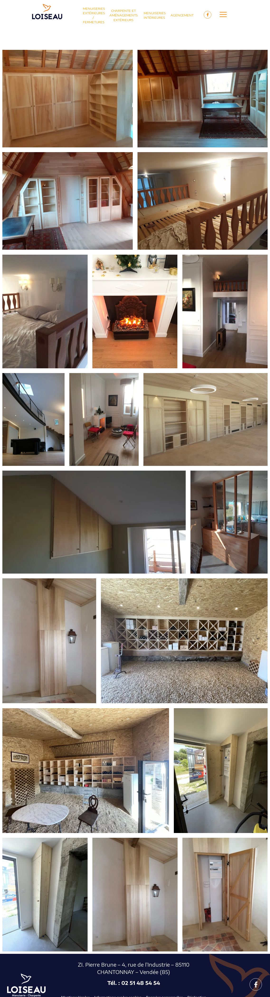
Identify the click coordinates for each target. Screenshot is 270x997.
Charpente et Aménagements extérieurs (123, 15)
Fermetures (93, 22)
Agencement (182, 15)
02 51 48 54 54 (140, 983)
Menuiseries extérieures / (94, 13)
